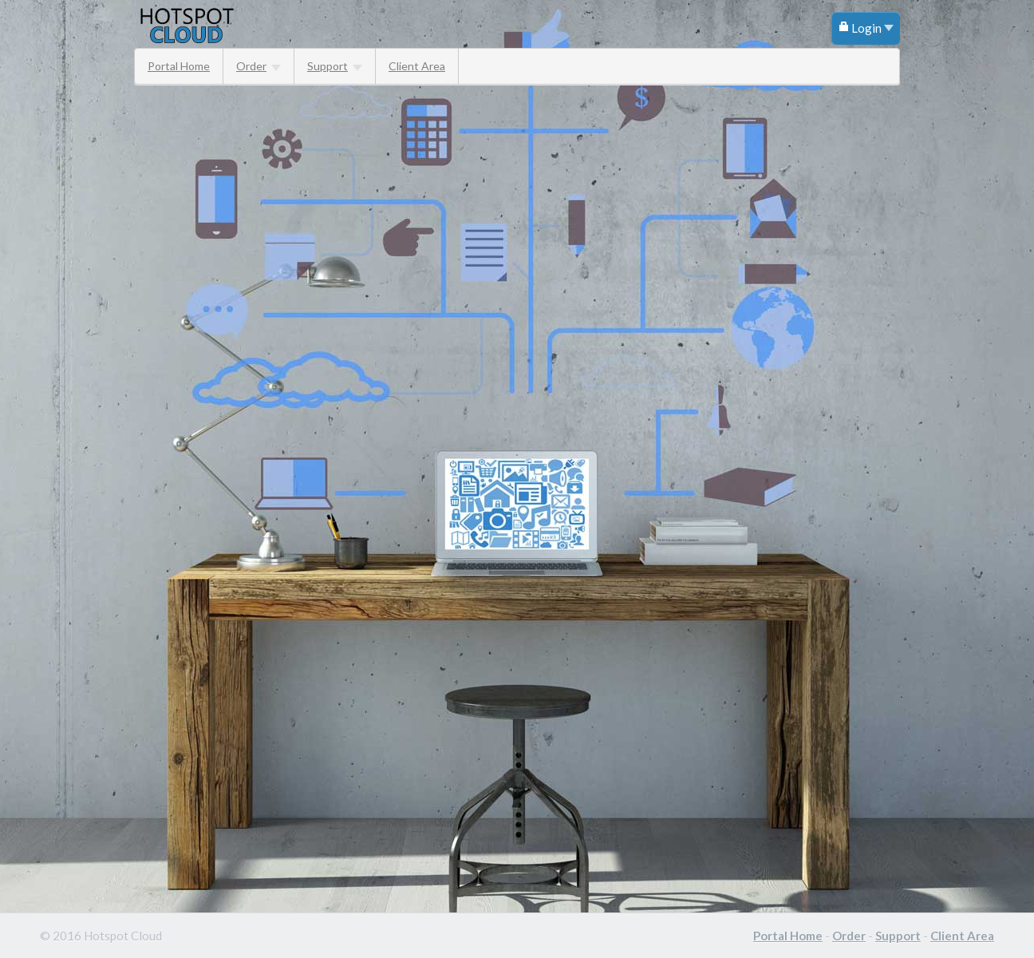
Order (258, 66)
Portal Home (179, 66)
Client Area (417, 66)
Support (334, 66)
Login (866, 28)
